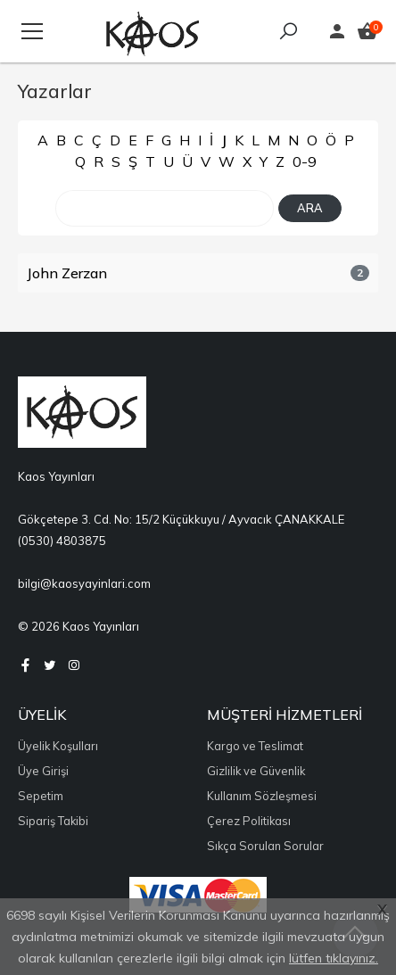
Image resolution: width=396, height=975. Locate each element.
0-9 (305, 161)
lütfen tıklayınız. (333, 958)
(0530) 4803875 (62, 540)
